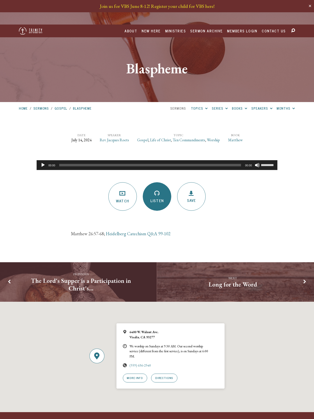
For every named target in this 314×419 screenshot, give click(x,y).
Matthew (235, 115)
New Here (151, 6)
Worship (213, 115)
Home (23, 83)
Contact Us (273, 6)
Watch (122, 172)
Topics (199, 83)
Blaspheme (82, 83)
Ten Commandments (189, 115)
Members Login (242, 6)
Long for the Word (233, 260)
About (131, 6)
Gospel (61, 83)
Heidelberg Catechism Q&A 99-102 (138, 209)
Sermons (41, 83)
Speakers (261, 83)
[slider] (150, 140)
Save (191, 172)
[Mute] (257, 140)
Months (286, 83)
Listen (157, 172)
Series (220, 83)
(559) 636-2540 (140, 341)
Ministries (175, 6)
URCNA (117, 403)
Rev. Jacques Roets (114, 115)
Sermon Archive (206, 6)
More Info (135, 353)
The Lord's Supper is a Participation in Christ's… (81, 260)
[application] (157, 140)
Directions (164, 353)
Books (240, 83)
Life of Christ (160, 115)
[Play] (43, 140)
